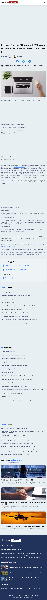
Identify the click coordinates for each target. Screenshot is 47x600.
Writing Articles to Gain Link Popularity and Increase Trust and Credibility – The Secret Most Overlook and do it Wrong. (23, 432)
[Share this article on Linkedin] (29, 61)
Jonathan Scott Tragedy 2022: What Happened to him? (14, 428)
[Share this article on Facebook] (17, 61)
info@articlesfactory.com (11, 550)
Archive (28, 588)
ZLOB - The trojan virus (7, 372)
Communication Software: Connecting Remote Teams (14, 365)
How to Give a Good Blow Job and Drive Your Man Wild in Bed (15, 440)
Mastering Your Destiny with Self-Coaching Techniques (15, 299)
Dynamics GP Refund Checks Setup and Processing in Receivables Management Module (22, 389)
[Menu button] (44, 2)
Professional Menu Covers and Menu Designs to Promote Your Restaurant (19, 319)
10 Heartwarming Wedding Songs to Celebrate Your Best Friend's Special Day (19, 451)
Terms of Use (26, 595)
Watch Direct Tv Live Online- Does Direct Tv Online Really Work (17, 379)
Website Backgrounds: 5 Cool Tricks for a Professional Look (16, 312)
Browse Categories (17, 588)
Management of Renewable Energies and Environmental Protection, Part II (18, 446)
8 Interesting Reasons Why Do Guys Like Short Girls (13, 438)
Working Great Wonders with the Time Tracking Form (14, 386)
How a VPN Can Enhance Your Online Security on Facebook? (15, 454)
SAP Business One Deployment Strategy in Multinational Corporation (18, 400)
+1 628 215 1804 (7, 546)
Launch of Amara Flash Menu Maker (10, 302)
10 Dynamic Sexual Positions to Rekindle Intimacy (13, 435)
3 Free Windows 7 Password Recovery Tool (12, 393)
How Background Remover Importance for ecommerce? (15, 316)
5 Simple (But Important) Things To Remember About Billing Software (18, 362)
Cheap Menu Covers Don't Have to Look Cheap (13, 309)
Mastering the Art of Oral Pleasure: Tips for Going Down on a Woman (17, 443)
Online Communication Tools (8, 351)
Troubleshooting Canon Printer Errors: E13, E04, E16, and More (16, 369)
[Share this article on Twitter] (23, 61)
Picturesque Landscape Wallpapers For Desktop (13, 358)
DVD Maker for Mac (19, 167)
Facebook (11, 595)
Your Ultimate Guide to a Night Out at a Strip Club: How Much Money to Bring (19, 449)
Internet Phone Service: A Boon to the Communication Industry (17, 295)
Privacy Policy (35, 595)
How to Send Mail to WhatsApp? (9, 382)
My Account (5, 588)
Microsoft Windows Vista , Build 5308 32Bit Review (14, 355)
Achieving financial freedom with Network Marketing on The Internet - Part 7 (20, 323)
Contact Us (36, 588)
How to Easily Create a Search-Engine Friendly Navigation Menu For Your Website (21, 305)
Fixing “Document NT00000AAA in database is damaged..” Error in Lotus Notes (20, 376)
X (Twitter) (18, 595)
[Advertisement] (23, 16)
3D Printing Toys (6, 396)
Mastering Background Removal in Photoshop (13, 292)
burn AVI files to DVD (9, 246)
